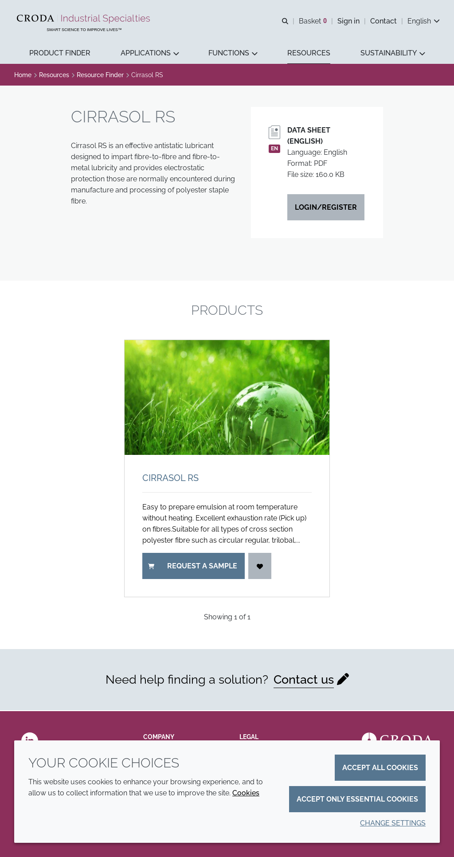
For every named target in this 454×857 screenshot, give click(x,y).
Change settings (393, 823)
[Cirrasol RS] (227, 398)
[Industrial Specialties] (84, 19)
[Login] (259, 567)
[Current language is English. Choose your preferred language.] (423, 21)
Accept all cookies (380, 767)
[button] (59, 53)
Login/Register (326, 208)
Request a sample (192, 567)
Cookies (245, 793)
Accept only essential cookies (357, 799)
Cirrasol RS (170, 479)
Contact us (304, 680)
